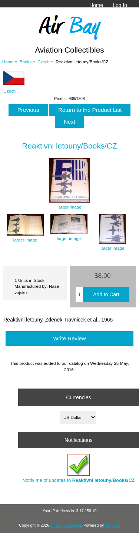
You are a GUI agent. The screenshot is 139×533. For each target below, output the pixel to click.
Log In (120, 5)
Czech (43, 61)
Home (96, 5)
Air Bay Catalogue (65, 525)
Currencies (78, 397)
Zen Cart (112, 525)
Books (26, 61)
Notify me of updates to (78, 468)
